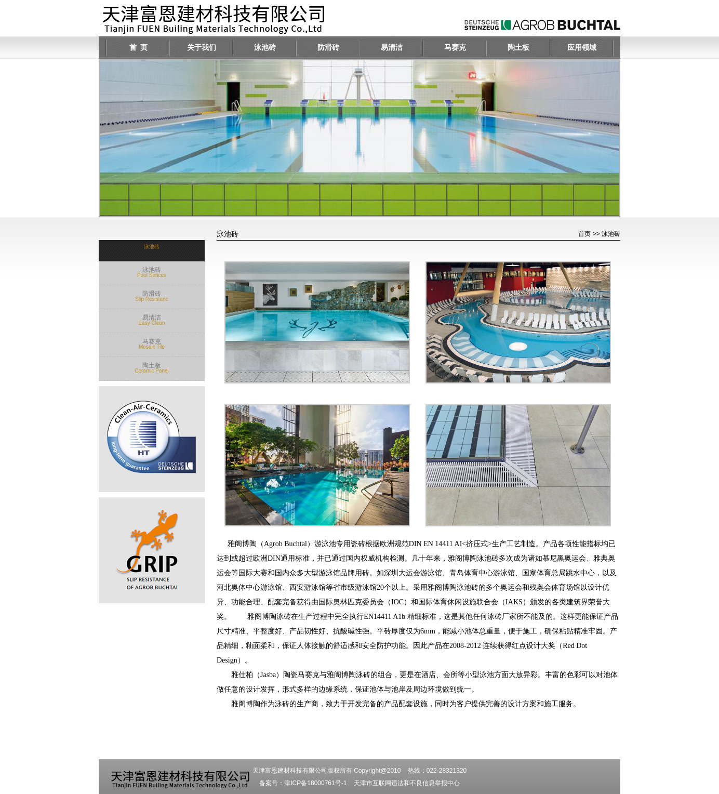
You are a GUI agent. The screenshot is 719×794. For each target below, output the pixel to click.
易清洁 (392, 47)
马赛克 (455, 47)
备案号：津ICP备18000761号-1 (303, 783)
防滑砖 (328, 47)
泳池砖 (265, 47)
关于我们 (201, 47)
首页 (584, 233)
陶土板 (518, 47)
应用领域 (581, 47)
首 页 (138, 47)
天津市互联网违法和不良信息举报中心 (407, 783)
